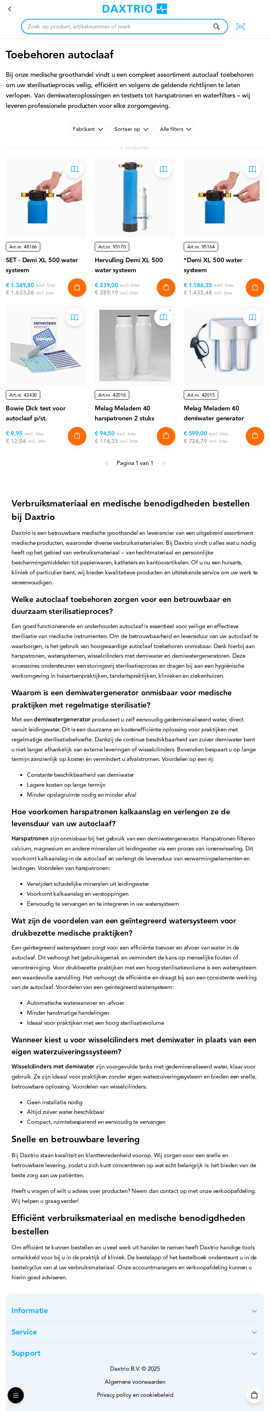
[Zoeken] (216, 26)
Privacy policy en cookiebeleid (135, 1395)
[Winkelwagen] (254, 1395)
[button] (135, 1311)
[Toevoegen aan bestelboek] (74, 169)
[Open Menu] (16, 1395)
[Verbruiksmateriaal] (10, 9)
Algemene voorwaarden (135, 1382)
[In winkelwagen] (77, 287)
